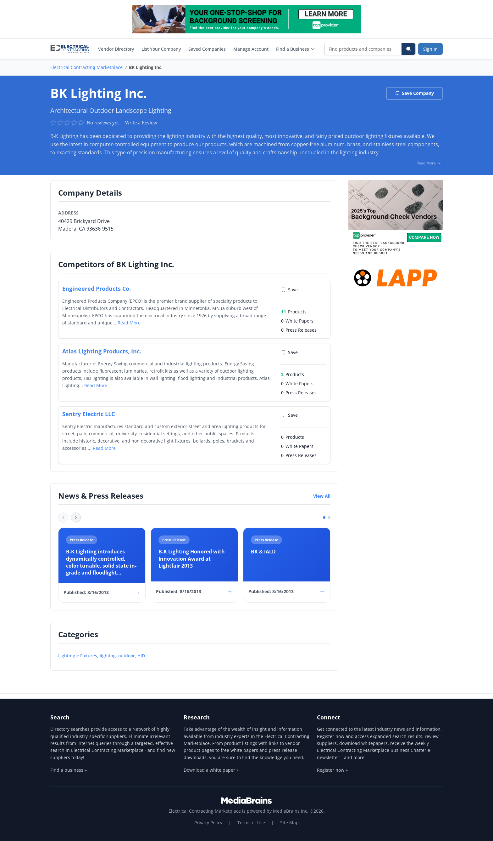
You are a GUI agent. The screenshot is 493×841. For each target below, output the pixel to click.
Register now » (332, 770)
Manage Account (251, 49)
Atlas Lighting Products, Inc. (101, 351)
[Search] (408, 49)
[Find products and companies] (363, 49)
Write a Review (141, 122)
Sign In (430, 49)
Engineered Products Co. (96, 288)
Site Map (289, 823)
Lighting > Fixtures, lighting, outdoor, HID (101, 656)
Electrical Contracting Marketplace (86, 67)
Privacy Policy (208, 823)
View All (321, 496)
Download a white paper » (211, 770)
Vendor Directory (116, 49)
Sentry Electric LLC (88, 414)
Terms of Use (251, 823)
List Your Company (161, 49)
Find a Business (295, 49)
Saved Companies (207, 49)
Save (289, 289)
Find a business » (68, 770)
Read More (129, 323)
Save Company (414, 93)
